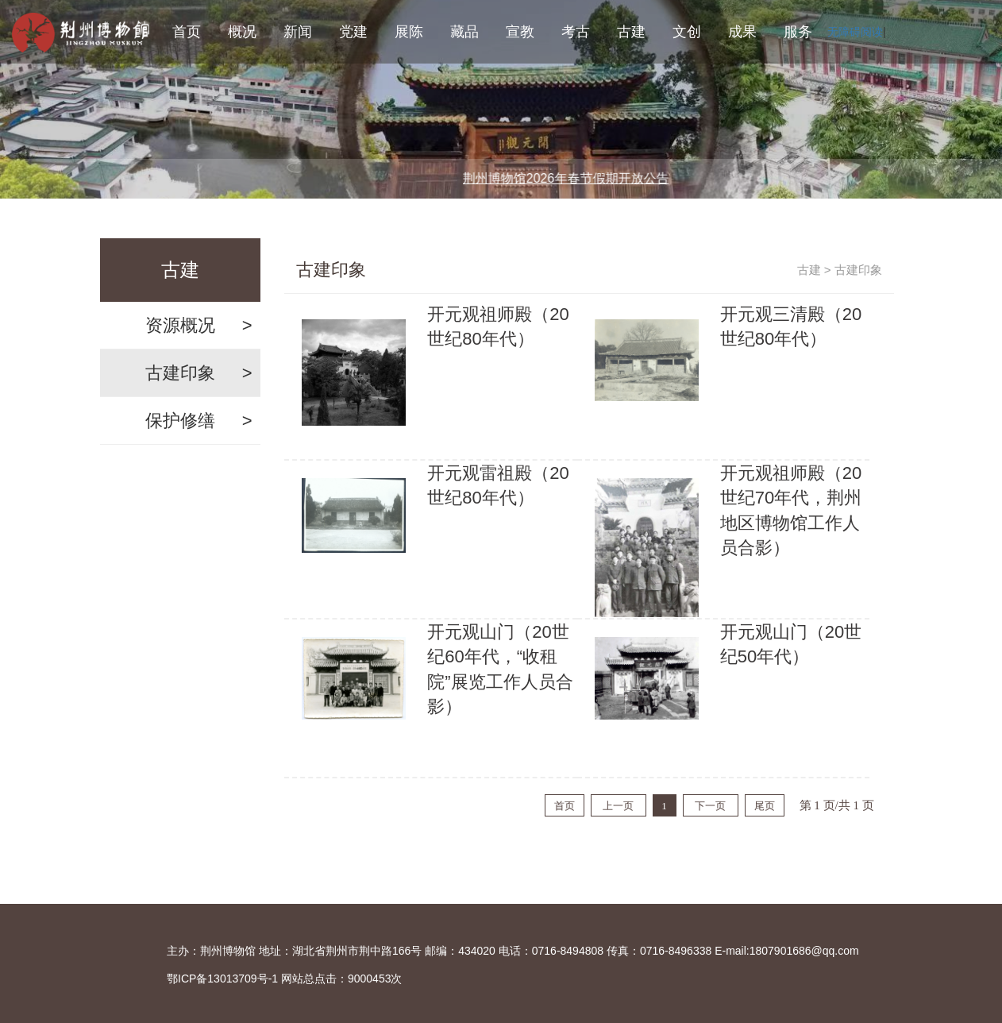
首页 (186, 32)
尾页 (764, 806)
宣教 (520, 32)
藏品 (464, 32)
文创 (686, 32)
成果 (742, 32)
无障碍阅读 (855, 31)
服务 (798, 32)
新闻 (297, 32)
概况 (242, 32)
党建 (353, 32)
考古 (575, 32)
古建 (631, 32)
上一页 (618, 806)
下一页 (710, 806)
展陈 (409, 32)
